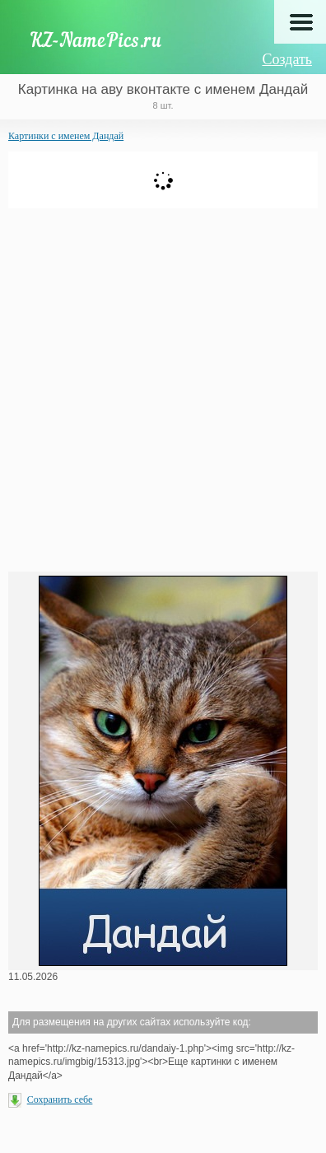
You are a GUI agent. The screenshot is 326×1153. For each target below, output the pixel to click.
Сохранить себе (60, 1099)
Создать (287, 59)
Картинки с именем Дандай (65, 136)
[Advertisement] (163, 388)
